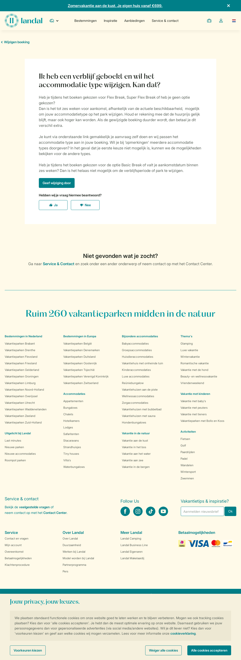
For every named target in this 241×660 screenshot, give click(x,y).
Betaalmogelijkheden (18, 558)
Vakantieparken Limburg (20, 383)
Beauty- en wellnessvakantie (199, 376)
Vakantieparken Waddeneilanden (26, 409)
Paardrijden (188, 452)
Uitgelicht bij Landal (18, 433)
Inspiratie (110, 21)
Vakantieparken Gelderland (22, 370)
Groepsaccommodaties (137, 350)
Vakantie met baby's (193, 401)
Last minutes (13, 440)
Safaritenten (71, 434)
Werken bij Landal (74, 551)
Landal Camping (130, 538)
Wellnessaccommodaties (138, 396)
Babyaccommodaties (135, 343)
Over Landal (70, 538)
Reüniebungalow (133, 383)
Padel (184, 458)
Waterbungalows (74, 467)
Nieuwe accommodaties (20, 453)
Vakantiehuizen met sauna (138, 416)
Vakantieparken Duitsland (79, 356)
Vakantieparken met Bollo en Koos (202, 421)
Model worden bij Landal (78, 558)
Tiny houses (71, 453)
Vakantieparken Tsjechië (79, 370)
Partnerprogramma (74, 565)
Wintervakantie (190, 356)
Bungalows (70, 407)
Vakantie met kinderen (195, 394)
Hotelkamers (71, 421)
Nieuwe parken (14, 447)
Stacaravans (71, 440)
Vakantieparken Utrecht (20, 402)
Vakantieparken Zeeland (20, 416)
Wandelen (187, 465)
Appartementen (73, 401)
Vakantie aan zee (132, 460)
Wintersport (188, 472)
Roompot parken (15, 460)
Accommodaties (74, 394)
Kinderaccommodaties (136, 370)
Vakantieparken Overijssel (21, 396)
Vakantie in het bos (134, 447)
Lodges (68, 427)
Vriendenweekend (192, 383)
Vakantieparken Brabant (20, 343)
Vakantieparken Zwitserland (80, 383)
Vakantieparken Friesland (21, 363)
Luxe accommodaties (135, 376)
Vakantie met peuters (194, 407)
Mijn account (13, 545)
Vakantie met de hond (194, 370)
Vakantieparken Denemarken (81, 350)
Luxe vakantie (189, 350)
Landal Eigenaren (131, 551)
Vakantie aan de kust (135, 440)
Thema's (186, 336)
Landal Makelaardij (132, 558)
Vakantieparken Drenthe (20, 350)
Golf (183, 445)
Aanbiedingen (134, 21)
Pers (65, 571)
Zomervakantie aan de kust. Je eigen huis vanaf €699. (115, 5)
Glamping (187, 343)
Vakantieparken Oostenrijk (80, 363)
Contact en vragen (16, 538)
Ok (230, 511)
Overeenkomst (14, 551)
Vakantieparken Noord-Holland (24, 389)
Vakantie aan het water (136, 453)
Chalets (68, 414)
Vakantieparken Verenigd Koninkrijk (85, 376)
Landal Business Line (134, 545)
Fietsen (185, 439)
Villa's (67, 460)
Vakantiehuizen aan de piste (140, 389)
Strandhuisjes (72, 447)
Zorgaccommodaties (135, 402)
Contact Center (55, 513)
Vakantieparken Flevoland (21, 356)
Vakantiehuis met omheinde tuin (142, 363)
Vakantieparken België (77, 343)
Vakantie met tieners (194, 414)
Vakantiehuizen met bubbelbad (141, 409)
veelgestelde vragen (34, 507)
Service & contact (165, 21)
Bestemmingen (85, 21)
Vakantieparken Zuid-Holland (23, 422)
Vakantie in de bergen (136, 467)
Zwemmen (187, 478)
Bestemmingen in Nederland (23, 336)
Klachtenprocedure (17, 565)
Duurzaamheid (72, 545)
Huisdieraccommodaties (137, 356)
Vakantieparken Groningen (22, 376)
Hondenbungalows (134, 422)
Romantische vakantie (195, 363)
